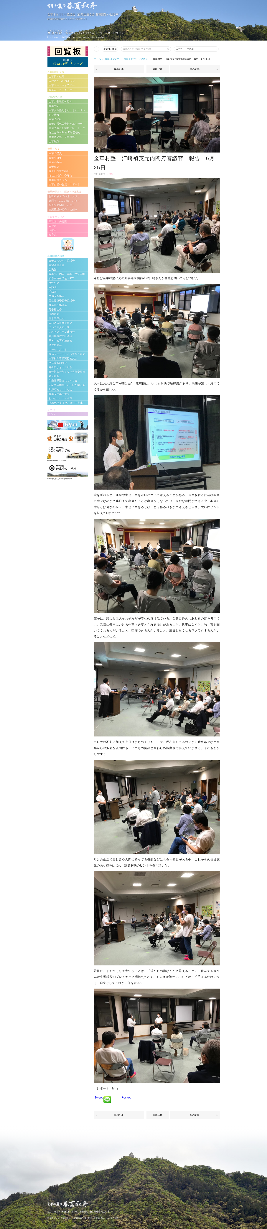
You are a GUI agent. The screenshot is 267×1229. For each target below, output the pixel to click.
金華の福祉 (55, 119)
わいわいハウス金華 (60, 398)
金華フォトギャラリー (62, 85)
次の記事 (119, 69)
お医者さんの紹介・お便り (64, 196)
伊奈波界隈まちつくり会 (63, 380)
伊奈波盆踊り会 (58, 362)
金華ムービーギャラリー (63, 89)
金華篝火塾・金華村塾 (62, 136)
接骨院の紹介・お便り (62, 205)
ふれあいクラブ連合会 (62, 331)
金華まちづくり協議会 (136, 59)
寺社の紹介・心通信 (60, 175)
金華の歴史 (55, 153)
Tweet (99, 1097)
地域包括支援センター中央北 (66, 402)
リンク (52, 414)
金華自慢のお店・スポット (64, 184)
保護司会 (54, 313)
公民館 (53, 269)
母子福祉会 (55, 309)
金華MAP (54, 105)
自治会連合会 (56, 265)
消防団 (53, 291)
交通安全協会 (56, 296)
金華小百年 (55, 157)
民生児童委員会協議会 (62, 300)
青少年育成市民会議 (60, 336)
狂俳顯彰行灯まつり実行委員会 (67, 371)
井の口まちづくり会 (60, 367)
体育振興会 (55, 345)
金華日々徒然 (110, 49)
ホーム (97, 59)
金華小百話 (55, 162)
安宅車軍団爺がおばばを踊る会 (67, 385)
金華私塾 (54, 141)
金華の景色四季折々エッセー (66, 123)
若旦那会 (54, 376)
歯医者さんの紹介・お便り (64, 200)
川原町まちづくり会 (60, 389)
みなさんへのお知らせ (62, 80)
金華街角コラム (58, 179)
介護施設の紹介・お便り (63, 209)
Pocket (126, 1097)
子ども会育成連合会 (60, 340)
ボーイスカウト (58, 349)
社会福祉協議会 (58, 305)
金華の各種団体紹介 (60, 101)
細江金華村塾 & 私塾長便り (64, 132)
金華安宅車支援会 (59, 393)
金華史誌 (54, 166)
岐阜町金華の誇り (59, 171)
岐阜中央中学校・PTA (61, 278)
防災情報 (54, 114)
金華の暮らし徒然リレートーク (67, 128)
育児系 (53, 225)
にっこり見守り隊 (59, 327)
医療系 (53, 230)
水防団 (53, 287)
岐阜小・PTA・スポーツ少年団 (67, 273)
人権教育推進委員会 (60, 322)
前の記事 (195, 69)
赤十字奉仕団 (56, 318)
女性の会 (54, 282)
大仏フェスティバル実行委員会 (67, 353)
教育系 (53, 234)
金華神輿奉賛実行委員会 (63, 358)
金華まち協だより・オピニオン (67, 110)
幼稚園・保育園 (58, 221)
